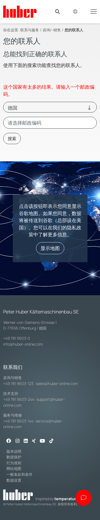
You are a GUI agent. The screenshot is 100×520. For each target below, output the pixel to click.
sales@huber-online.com (57, 383)
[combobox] (50, 123)
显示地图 (50, 248)
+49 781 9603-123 (18, 383)
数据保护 (13, 456)
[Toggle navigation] (93, 11)
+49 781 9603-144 (18, 421)
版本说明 (13, 451)
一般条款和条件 (19, 474)
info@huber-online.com (23, 344)
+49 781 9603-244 (18, 399)
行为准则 (13, 462)
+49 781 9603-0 (16, 338)
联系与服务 (29, 29)
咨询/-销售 (52, 29)
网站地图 (13, 468)
